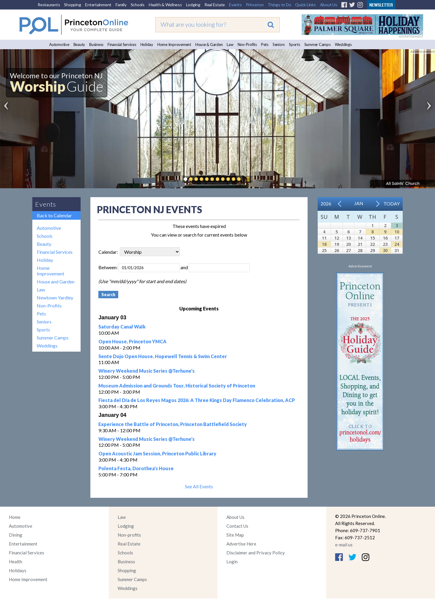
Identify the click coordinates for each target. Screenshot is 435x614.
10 (396, 232)
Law (230, 44)
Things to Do (279, 4)
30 (385, 250)
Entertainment (98, 4)
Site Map (235, 535)
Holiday (146, 44)
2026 (326, 203)
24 (396, 244)
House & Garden (209, 44)
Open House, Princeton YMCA (132, 341)
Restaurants (49, 4)
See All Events (199, 486)
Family (121, 4)
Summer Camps (317, 44)
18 (324, 244)
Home (14, 517)
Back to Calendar (54, 215)
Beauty (79, 44)
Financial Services (122, 44)
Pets (264, 44)
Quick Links (305, 4)
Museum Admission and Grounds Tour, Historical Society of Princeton (176, 385)
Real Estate (214, 4)
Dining (15, 535)
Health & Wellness (165, 4)
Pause (247, 179)
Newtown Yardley (55, 297)
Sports (294, 44)
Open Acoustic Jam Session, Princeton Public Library (157, 453)
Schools (138, 4)
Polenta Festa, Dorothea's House (136, 468)
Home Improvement (174, 44)
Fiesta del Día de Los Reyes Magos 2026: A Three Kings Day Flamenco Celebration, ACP (196, 400)
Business (96, 44)
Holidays (17, 570)
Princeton (255, 4)
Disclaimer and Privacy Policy (255, 552)
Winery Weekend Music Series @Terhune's (146, 371)
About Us (328, 4)
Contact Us (237, 526)
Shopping (72, 4)
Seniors (279, 44)
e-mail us (344, 544)
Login (232, 561)
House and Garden (55, 281)
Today (391, 203)
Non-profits (129, 535)
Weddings (343, 44)
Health (15, 561)
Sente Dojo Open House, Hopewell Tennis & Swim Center (162, 356)
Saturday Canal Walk (121, 326)
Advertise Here (241, 543)
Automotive (59, 44)
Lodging (193, 4)
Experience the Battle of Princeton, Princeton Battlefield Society (172, 424)
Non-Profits (247, 44)
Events (235, 4)
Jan (358, 203)
